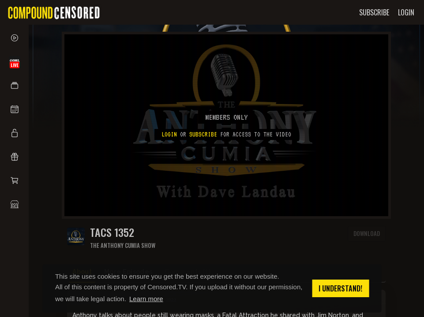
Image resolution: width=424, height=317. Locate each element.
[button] (14, 85)
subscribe (203, 134)
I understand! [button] (340, 288)
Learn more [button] (146, 298)
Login (169, 134)
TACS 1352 (112, 232)
